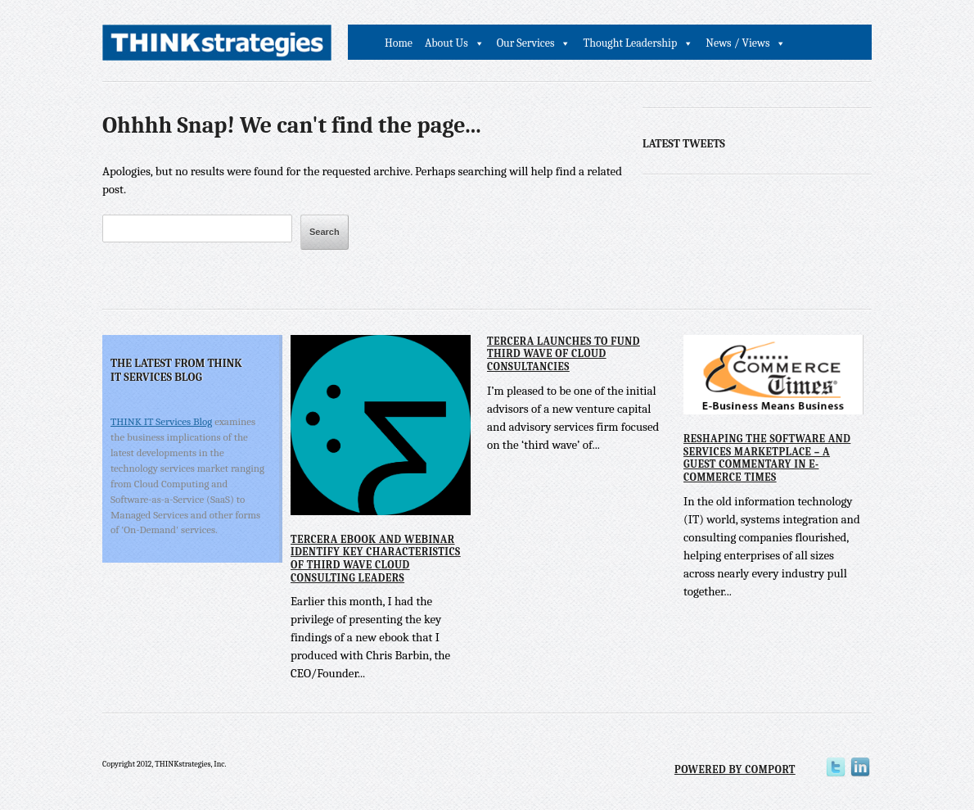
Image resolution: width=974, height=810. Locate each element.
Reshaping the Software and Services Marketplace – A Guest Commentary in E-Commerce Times (766, 457)
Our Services (526, 43)
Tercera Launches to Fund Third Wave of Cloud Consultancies (563, 354)
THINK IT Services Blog (161, 421)
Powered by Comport (735, 769)
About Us (446, 43)
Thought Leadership (630, 43)
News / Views (737, 43)
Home (399, 43)
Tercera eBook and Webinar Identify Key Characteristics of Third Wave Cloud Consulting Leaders (376, 558)
